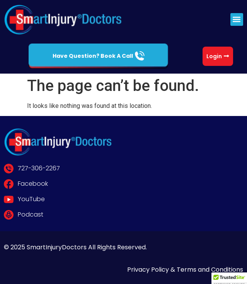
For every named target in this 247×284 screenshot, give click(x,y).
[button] (236, 19)
